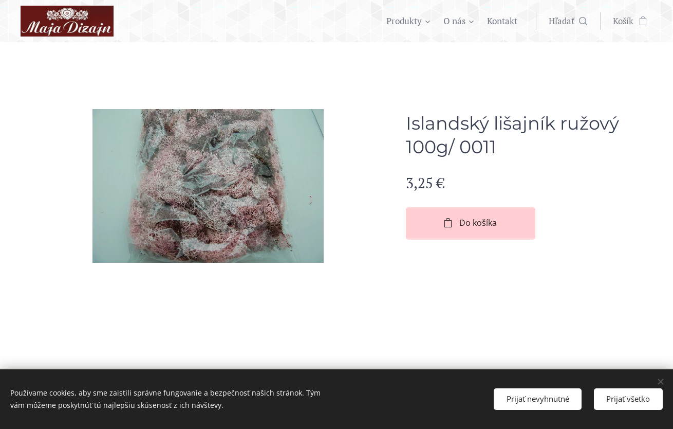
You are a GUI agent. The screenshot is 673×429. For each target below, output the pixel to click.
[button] (568, 21)
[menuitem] (409, 21)
